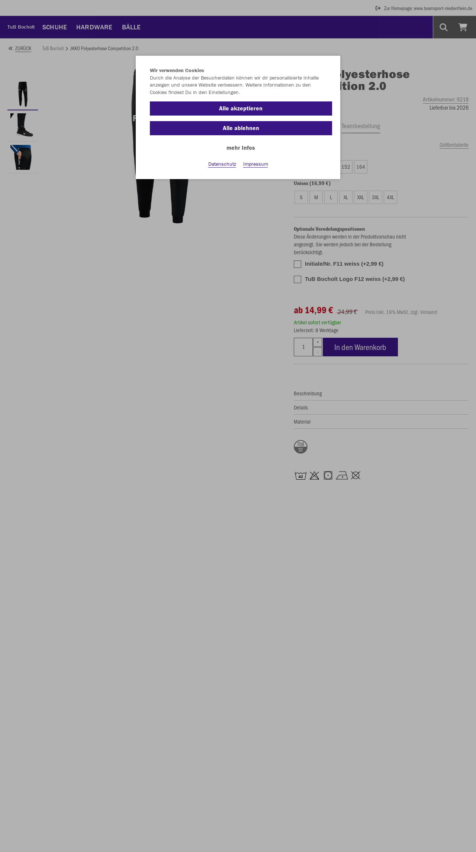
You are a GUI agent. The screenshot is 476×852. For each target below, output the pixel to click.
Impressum (255, 164)
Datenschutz (222, 164)
